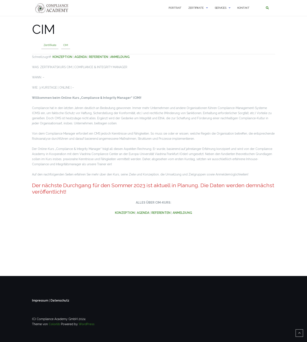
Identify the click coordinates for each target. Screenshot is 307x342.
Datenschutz (60, 300)
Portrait (175, 7)
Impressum (40, 300)
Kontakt (243, 7)
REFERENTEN (99, 57)
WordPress (86, 324)
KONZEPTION (62, 57)
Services (220, 7)
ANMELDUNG (120, 57)
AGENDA (80, 57)
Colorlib (54, 324)
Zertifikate (196, 7)
